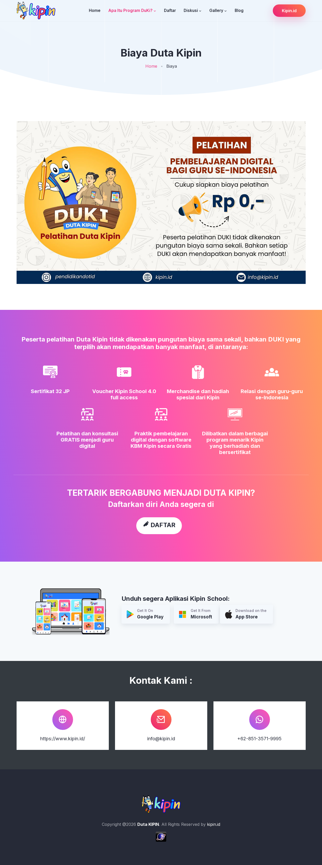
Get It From (195, 614)
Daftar (170, 10)
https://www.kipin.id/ (62, 738)
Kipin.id (289, 10)
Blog (239, 10)
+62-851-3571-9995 (259, 738)
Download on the (246, 614)
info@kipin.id (161, 738)
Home (95, 10)
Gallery (216, 10)
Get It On (145, 614)
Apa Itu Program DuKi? (130, 10)
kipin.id (213, 824)
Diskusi (191, 10)
